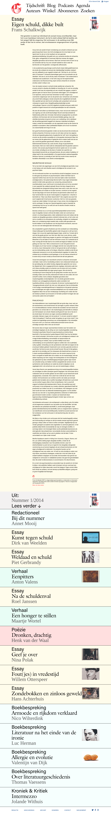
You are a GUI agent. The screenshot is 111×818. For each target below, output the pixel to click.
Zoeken (88, 10)
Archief (43, 810)
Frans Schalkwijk (29, 29)
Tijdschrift (35, 5)
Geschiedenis (29, 810)
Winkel (49, 10)
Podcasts (66, 5)
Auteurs (33, 10)
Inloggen (105, 1)
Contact (67, 810)
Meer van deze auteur (38, 485)
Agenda (83, 5)
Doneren (55, 810)
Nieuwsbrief (81, 810)
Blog (51, 5)
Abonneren (68, 10)
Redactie (15, 810)
